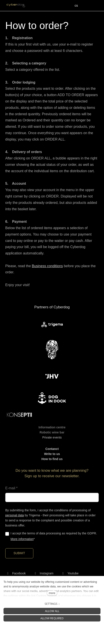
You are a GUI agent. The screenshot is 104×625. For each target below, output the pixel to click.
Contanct (52, 449)
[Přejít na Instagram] (43, 573)
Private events (52, 437)
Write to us (52, 454)
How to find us (52, 459)
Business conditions (47, 266)
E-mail (11, 488)
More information (22, 539)
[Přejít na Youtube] (69, 573)
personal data (14, 515)
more (52, 593)
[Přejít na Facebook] (15, 573)
